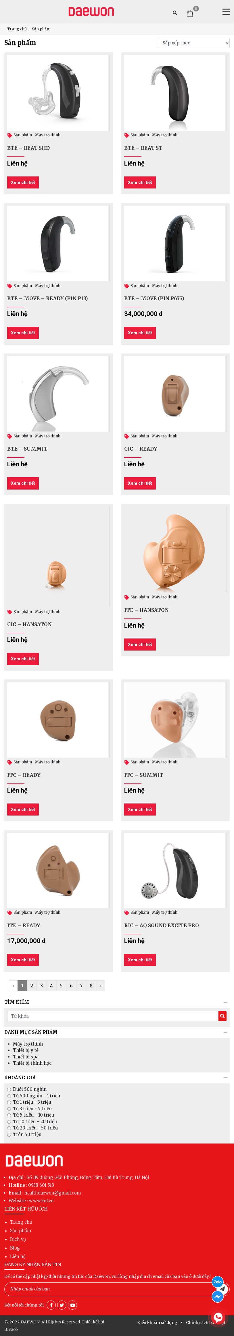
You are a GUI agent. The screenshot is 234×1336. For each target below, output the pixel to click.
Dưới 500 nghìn (30, 1089)
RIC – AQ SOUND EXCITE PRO (161, 925)
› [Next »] (100, 986)
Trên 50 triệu (27, 1134)
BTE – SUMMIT (27, 449)
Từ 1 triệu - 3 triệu (32, 1102)
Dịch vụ (18, 1239)
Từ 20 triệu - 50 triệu (35, 1128)
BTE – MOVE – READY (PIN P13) (47, 298)
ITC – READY (24, 775)
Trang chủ (17, 29)
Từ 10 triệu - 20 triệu (35, 1121)
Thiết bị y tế (26, 1050)
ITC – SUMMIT (143, 775)
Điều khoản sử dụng (157, 1322)
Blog (15, 1248)
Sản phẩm (41, 29)
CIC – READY (140, 449)
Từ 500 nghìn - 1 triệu (36, 1096)
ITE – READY (23, 925)
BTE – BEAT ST (143, 148)
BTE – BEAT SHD (28, 148)
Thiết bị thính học (32, 1063)
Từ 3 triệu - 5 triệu (32, 1108)
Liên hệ (18, 1256)
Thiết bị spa (26, 1057)
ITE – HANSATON (146, 610)
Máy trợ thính (47, 135)
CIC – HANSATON (29, 624)
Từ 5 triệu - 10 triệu (33, 1115)
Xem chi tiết (23, 182)
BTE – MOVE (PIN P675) (154, 298)
